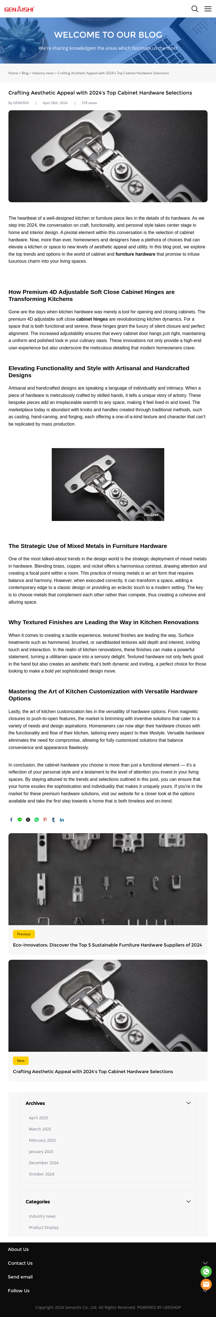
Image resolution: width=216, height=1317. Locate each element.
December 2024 (43, 1162)
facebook (11, 819)
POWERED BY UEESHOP (159, 1307)
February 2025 (42, 1140)
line (19, 819)
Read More (107, 894)
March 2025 (40, 1129)
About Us (18, 1249)
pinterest (45, 819)
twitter (28, 819)
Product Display (43, 1227)
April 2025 (38, 1117)
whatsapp (36, 819)
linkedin (62, 819)
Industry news (43, 73)
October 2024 (41, 1174)
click (108, 40)
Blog (25, 73)
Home (13, 73)
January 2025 (41, 1151)
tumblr (53, 819)
